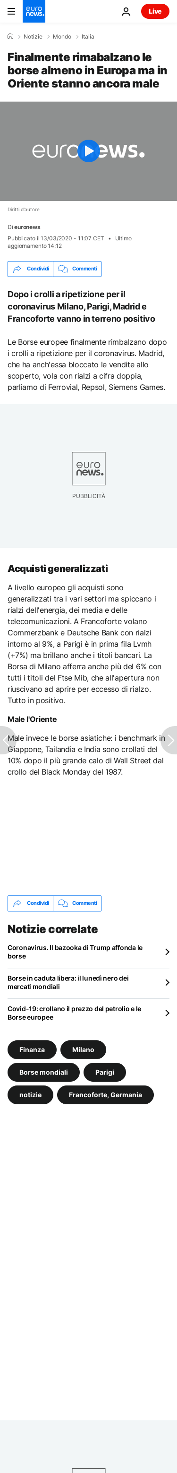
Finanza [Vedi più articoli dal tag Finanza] (32, 1049)
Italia (88, 37)
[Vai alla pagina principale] (34, 11)
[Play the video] (88, 151)
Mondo (62, 37)
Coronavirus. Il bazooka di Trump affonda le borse (75, 951)
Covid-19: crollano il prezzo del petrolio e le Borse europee (74, 1013)
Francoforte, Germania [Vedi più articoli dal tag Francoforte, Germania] (105, 1094)
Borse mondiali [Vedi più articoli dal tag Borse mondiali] (43, 1072)
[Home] (10, 36)
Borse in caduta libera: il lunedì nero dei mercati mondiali (68, 982)
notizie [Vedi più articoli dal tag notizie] (30, 1094)
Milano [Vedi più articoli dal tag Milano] (83, 1049)
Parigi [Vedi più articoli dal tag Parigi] (104, 1072)
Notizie (33, 37)
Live (155, 11)
